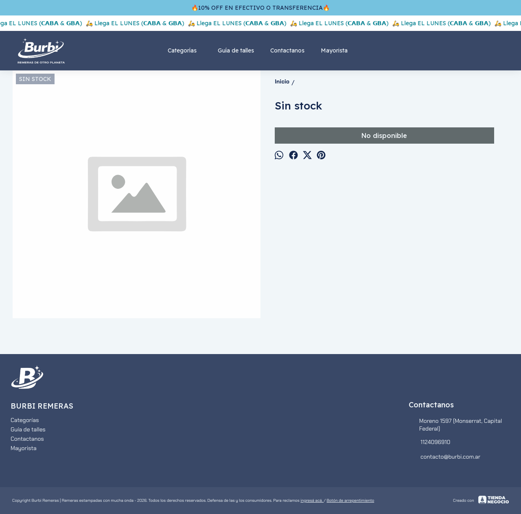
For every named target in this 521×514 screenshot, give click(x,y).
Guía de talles (236, 50)
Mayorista (334, 50)
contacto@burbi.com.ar (444, 457)
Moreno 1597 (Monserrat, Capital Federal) (455, 424)
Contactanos (287, 50)
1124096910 (429, 442)
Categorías (186, 50)
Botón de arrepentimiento (350, 500)
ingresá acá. (312, 500)
